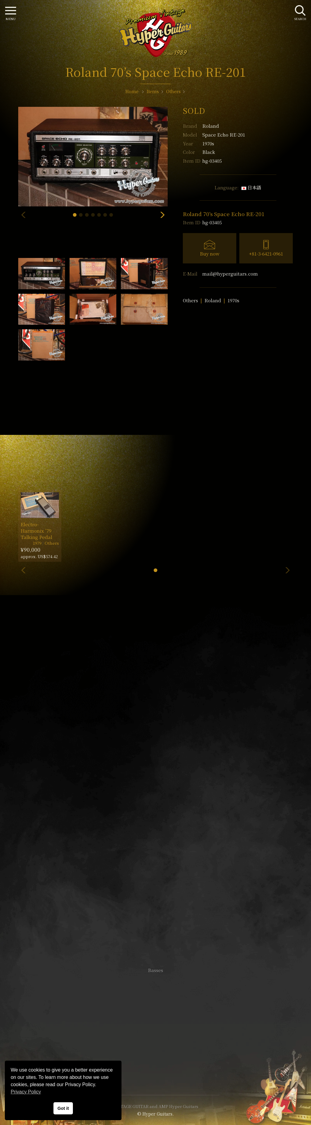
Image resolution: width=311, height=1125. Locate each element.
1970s (233, 300)
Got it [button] (63, 1108)
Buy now (210, 253)
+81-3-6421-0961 (266, 253)
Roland (210, 126)
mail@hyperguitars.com (230, 273)
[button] (75, 215)
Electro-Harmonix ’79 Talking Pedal (36, 530)
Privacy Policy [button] (26, 1091)
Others (190, 300)
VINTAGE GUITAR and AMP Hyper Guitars (155, 1106)
